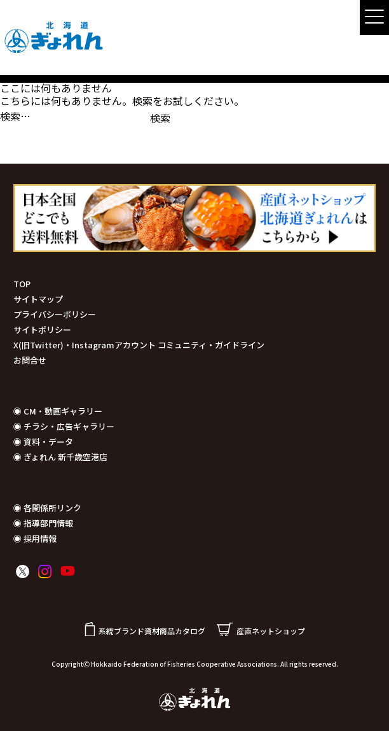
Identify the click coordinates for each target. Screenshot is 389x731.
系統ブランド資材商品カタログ (145, 630)
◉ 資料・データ (43, 442)
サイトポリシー (42, 329)
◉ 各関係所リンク (47, 508)
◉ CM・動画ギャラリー (57, 411)
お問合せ (29, 360)
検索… (15, 116)
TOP (22, 284)
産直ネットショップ (261, 630)
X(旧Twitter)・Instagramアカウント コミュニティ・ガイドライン (138, 345)
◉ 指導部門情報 (43, 523)
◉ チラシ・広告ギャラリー (63, 426)
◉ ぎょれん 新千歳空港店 (60, 457)
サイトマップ (38, 299)
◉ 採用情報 (35, 538)
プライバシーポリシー (54, 314)
